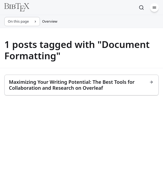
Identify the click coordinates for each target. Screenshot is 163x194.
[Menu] (154, 7)
